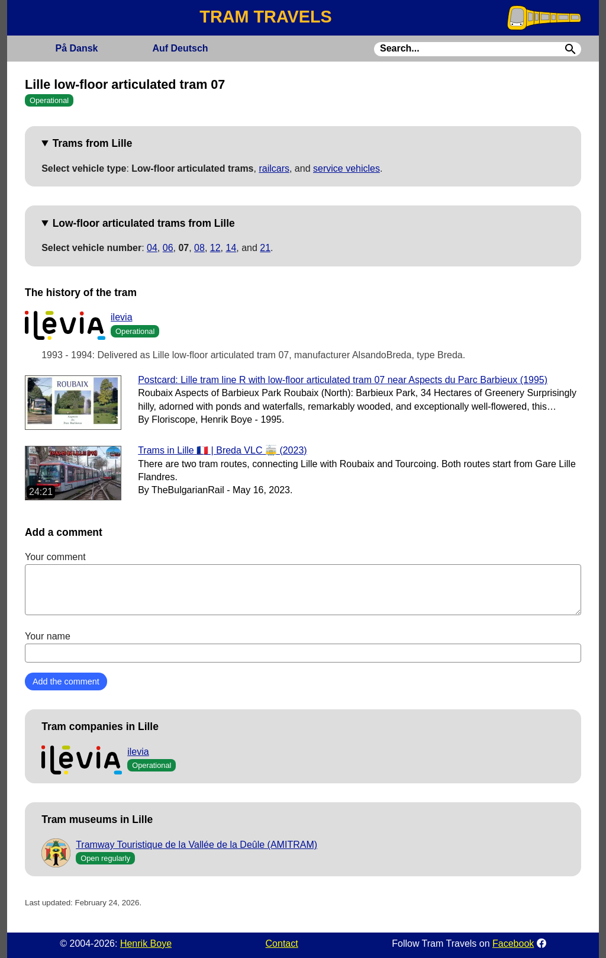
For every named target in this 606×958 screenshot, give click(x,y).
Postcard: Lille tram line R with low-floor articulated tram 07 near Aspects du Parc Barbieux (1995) (342, 380)
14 (230, 248)
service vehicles (346, 168)
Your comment (303, 583)
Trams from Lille (93, 143)
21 (265, 248)
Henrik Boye (146, 943)
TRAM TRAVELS (265, 16)
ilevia (121, 317)
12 (215, 248)
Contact (282, 943)
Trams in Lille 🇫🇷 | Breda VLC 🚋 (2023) (222, 450)
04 (152, 248)
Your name (303, 646)
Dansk (76, 48)
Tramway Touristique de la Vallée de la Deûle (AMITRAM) (196, 845)
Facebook (513, 943)
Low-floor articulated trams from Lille (144, 223)
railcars (274, 168)
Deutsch (180, 48)
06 (168, 248)
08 (199, 248)
